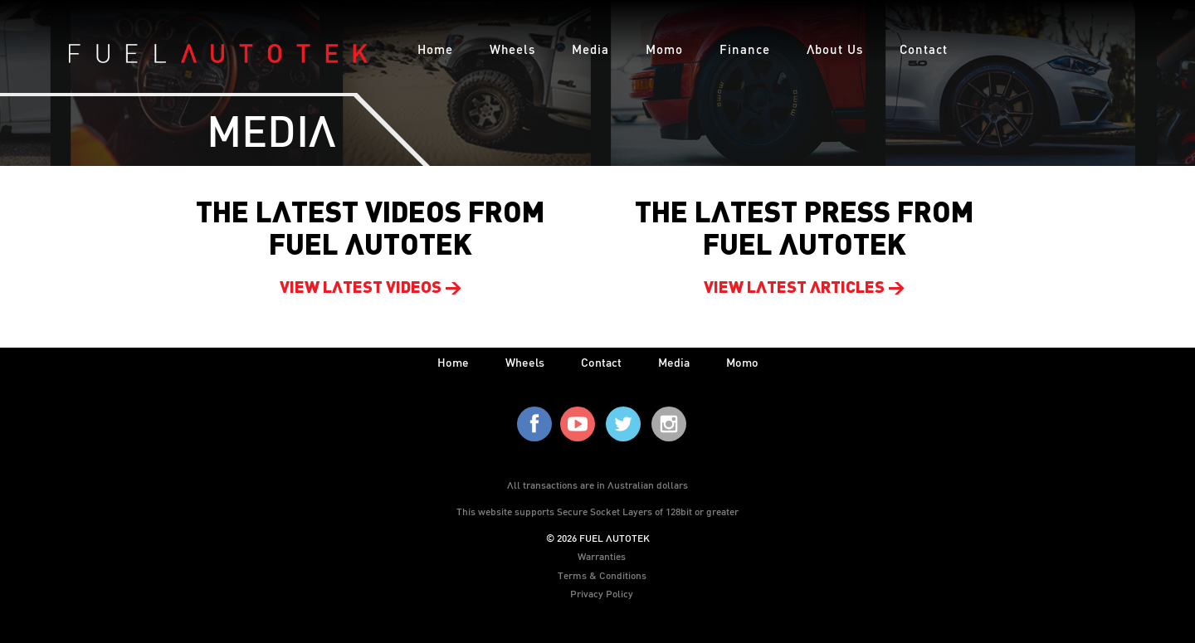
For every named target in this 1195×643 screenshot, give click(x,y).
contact (601, 362)
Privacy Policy (601, 593)
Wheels (512, 48)
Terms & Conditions (602, 575)
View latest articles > (804, 288)
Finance (744, 48)
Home (435, 48)
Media (590, 48)
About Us (835, 48)
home (453, 362)
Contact (924, 48)
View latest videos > (371, 288)
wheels (524, 362)
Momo (664, 48)
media (674, 362)
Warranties (602, 556)
